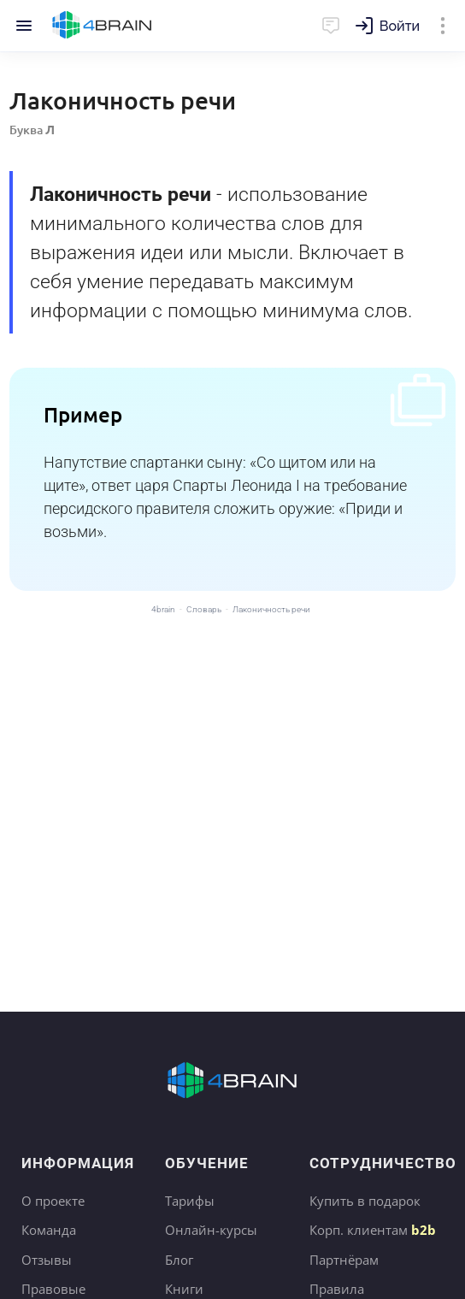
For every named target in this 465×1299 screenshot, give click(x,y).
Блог (179, 1259)
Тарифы (190, 1200)
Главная (102, 25)
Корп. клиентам (372, 1229)
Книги (184, 1288)
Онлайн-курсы (211, 1229)
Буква (32, 129)
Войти (400, 26)
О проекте (53, 1200)
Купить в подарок (365, 1200)
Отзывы (46, 1259)
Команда (48, 1229)
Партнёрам (344, 1259)
